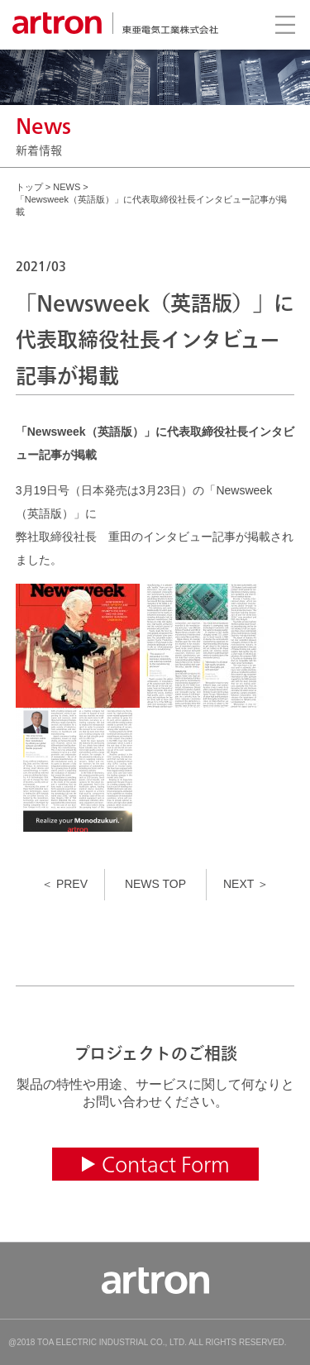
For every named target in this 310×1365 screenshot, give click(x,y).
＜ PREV (64, 883)
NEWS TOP (155, 883)
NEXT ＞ (246, 883)
